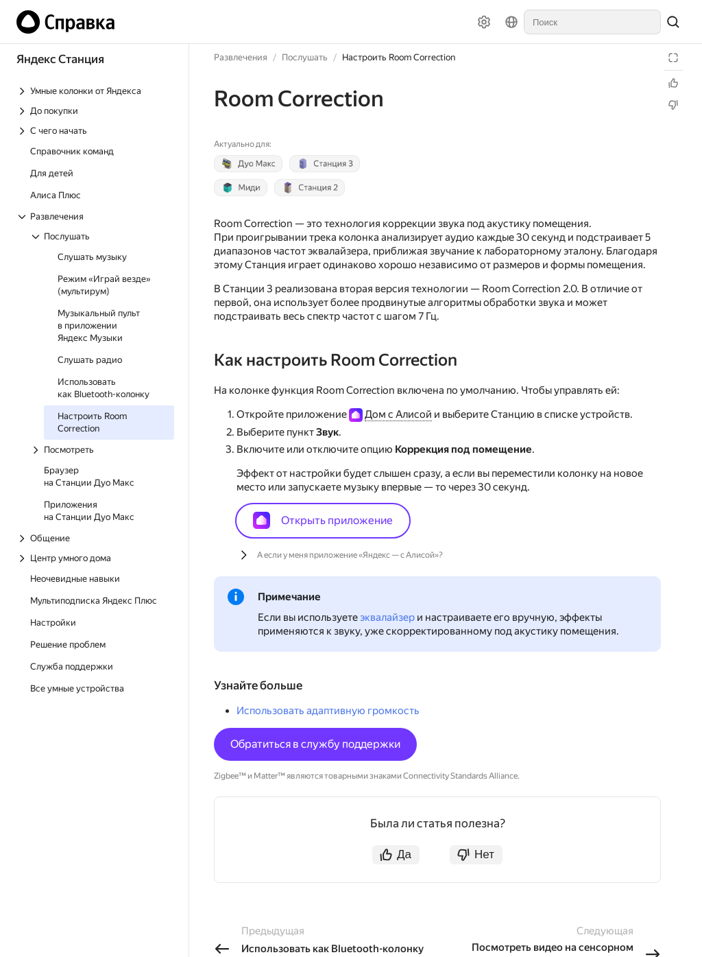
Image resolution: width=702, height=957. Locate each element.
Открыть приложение (323, 520)
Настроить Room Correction (398, 57)
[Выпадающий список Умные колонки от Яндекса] (95, 91)
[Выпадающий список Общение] (95, 538)
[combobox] (592, 22)
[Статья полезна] (673, 83)
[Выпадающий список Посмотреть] (102, 450)
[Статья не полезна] (673, 105)
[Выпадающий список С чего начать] (95, 131)
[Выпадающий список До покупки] (95, 111)
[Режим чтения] (673, 57)
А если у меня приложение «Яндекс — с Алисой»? (350, 555)
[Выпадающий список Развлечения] (95, 216)
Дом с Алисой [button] (398, 414)
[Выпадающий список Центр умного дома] (95, 558)
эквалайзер (387, 617)
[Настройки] (484, 22)
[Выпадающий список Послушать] (102, 236)
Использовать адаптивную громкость (328, 711)
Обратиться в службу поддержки (315, 744)
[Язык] (511, 22)
